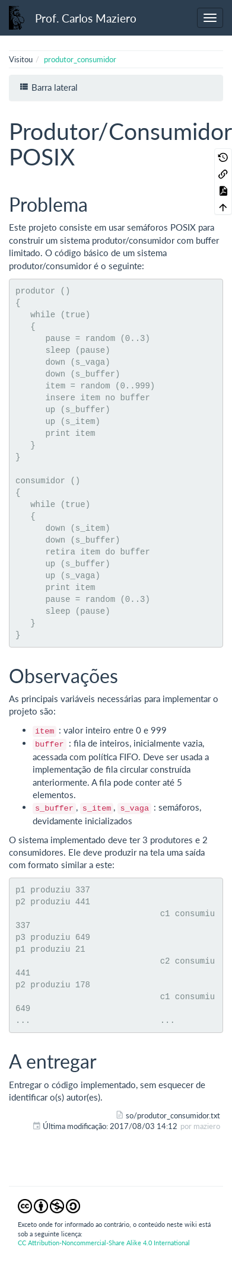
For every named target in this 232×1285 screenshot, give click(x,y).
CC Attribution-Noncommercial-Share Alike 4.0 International (104, 1242)
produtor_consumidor (80, 59)
